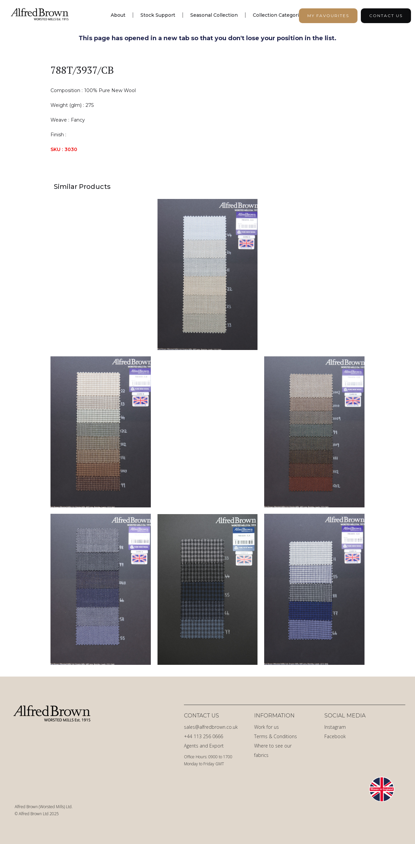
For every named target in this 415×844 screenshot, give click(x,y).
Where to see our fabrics (273, 750)
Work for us (266, 727)
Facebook (335, 736)
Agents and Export (204, 746)
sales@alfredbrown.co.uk (211, 727)
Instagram (335, 727)
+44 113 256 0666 (203, 736)
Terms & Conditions (275, 736)
